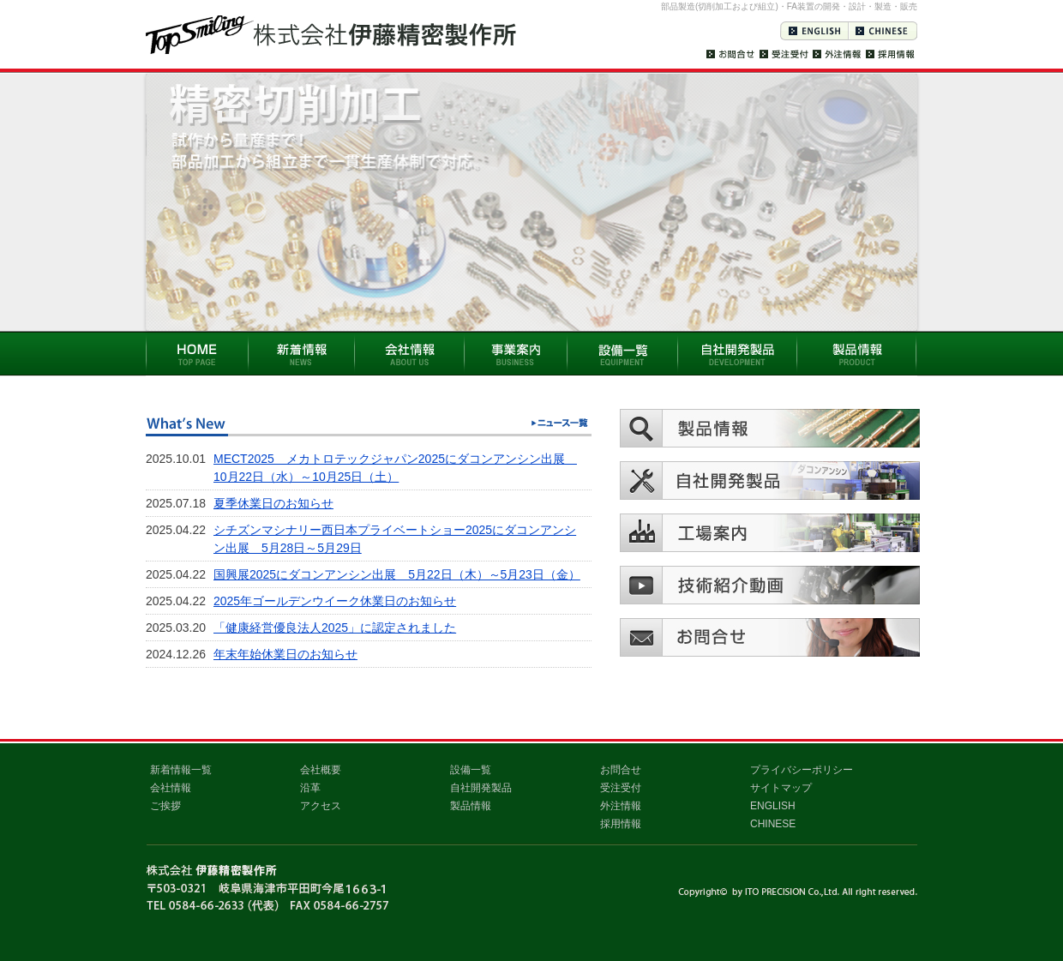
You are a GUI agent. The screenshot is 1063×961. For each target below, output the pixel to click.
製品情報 (470, 806)
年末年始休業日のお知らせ (285, 654)
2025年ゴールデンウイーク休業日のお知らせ (334, 601)
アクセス (320, 806)
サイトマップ (781, 788)
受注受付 (620, 788)
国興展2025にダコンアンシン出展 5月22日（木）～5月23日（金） (396, 574)
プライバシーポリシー (801, 770)
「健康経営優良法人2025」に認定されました (334, 627)
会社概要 (320, 770)
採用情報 (620, 824)
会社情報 (170, 788)
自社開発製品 (481, 788)
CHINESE (773, 824)
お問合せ (620, 770)
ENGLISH (773, 806)
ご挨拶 (165, 806)
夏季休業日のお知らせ (273, 503)
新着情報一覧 (181, 770)
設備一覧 (470, 770)
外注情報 (620, 806)
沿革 (310, 788)
